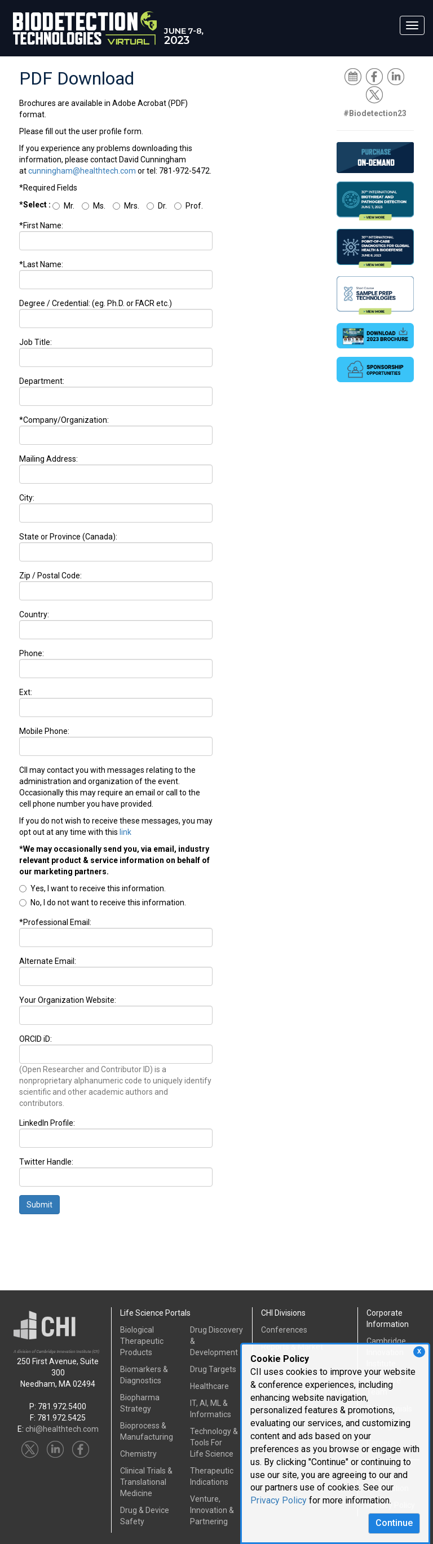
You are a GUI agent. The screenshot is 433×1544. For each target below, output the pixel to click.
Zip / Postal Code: (50, 575)
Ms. (93, 205)
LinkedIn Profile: (47, 1122)
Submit (39, 1204)
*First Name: (41, 225)
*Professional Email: (55, 922)
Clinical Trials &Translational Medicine (146, 1482)
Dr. (157, 205)
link (125, 832)
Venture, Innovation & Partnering (212, 1510)
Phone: (31, 653)
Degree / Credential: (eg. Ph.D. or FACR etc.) (95, 303)
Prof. (188, 205)
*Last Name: (41, 264)
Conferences (284, 1329)
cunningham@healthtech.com (82, 170)
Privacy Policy (278, 1500)
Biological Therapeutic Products (142, 1341)
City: (26, 497)
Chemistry (138, 1453)
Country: (34, 614)
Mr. (63, 205)
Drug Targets (213, 1369)
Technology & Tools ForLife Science (214, 1442)
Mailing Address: (48, 458)
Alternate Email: (47, 961)
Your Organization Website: (67, 1000)
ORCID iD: (35, 1038)
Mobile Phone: (44, 731)
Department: (41, 381)
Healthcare (209, 1386)
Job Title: (35, 342)
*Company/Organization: (64, 419)
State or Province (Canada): (68, 536)
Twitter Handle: (46, 1161)
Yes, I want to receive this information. (92, 888)
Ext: (25, 692)
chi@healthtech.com (62, 1429)
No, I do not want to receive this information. (102, 902)
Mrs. (126, 205)
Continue (394, 1523)
